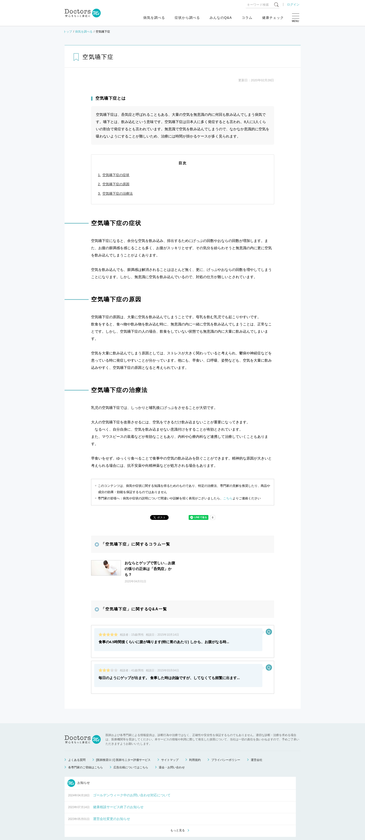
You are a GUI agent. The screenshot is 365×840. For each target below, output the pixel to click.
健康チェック (273, 18)
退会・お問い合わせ (172, 755)
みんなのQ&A (221, 18)
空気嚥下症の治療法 (117, 193)
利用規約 (195, 748)
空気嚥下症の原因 (115, 184)
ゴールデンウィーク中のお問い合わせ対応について (132, 783)
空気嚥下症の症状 (115, 175)
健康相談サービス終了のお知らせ (118, 795)
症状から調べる (187, 18)
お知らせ (78, 771)
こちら (227, 498)
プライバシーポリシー (225, 748)
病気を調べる (154, 18)
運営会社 (256, 748)
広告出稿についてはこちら (130, 755)
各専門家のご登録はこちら (85, 755)
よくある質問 (77, 748)
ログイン (293, 4)
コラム (247, 18)
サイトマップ (170, 748)
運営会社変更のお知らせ (111, 807)
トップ (67, 31)
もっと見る (177, 818)
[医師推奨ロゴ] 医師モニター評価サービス (123, 748)
